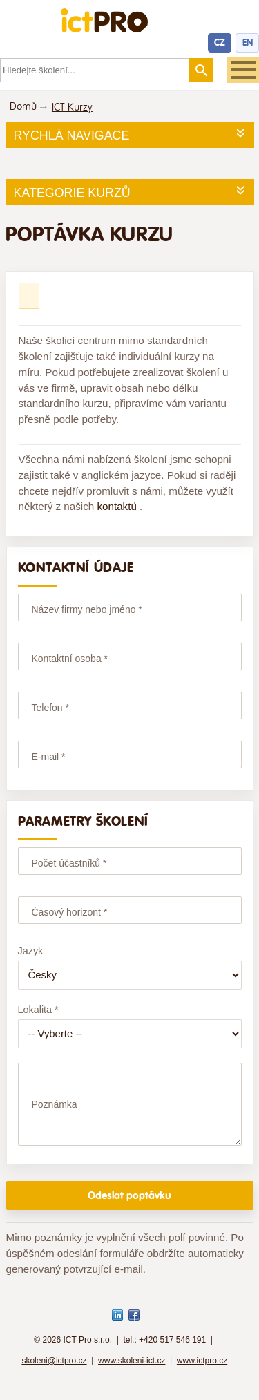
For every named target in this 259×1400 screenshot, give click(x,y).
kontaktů (118, 506)
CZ (219, 42)
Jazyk (31, 950)
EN (247, 42)
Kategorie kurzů (72, 193)
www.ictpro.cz (202, 1373)
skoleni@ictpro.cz (53, 1373)
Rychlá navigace (72, 135)
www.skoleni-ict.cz (131, 1373)
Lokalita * (38, 1009)
